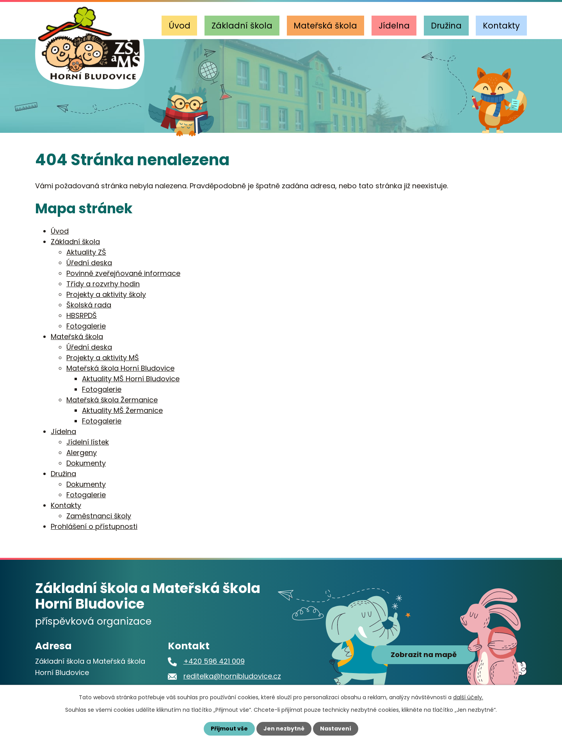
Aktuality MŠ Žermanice (122, 410)
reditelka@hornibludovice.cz (232, 676)
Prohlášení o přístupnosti (94, 526)
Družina (446, 25)
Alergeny (81, 452)
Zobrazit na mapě (424, 655)
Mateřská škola (325, 25)
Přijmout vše (229, 728)
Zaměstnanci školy (98, 516)
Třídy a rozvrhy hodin (103, 284)
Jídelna (394, 25)
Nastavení (335, 728)
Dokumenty (86, 463)
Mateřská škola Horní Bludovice (120, 368)
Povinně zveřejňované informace (123, 273)
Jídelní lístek (87, 442)
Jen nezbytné (283, 728)
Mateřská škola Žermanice (112, 400)
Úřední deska (89, 263)
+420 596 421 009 (214, 661)
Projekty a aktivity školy (106, 294)
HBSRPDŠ (81, 315)
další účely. (468, 697)
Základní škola (242, 25)
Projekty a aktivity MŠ (102, 358)
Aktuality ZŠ (86, 252)
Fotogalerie (86, 326)
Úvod (179, 25)
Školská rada (88, 305)
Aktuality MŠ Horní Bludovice (131, 379)
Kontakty (501, 25)
